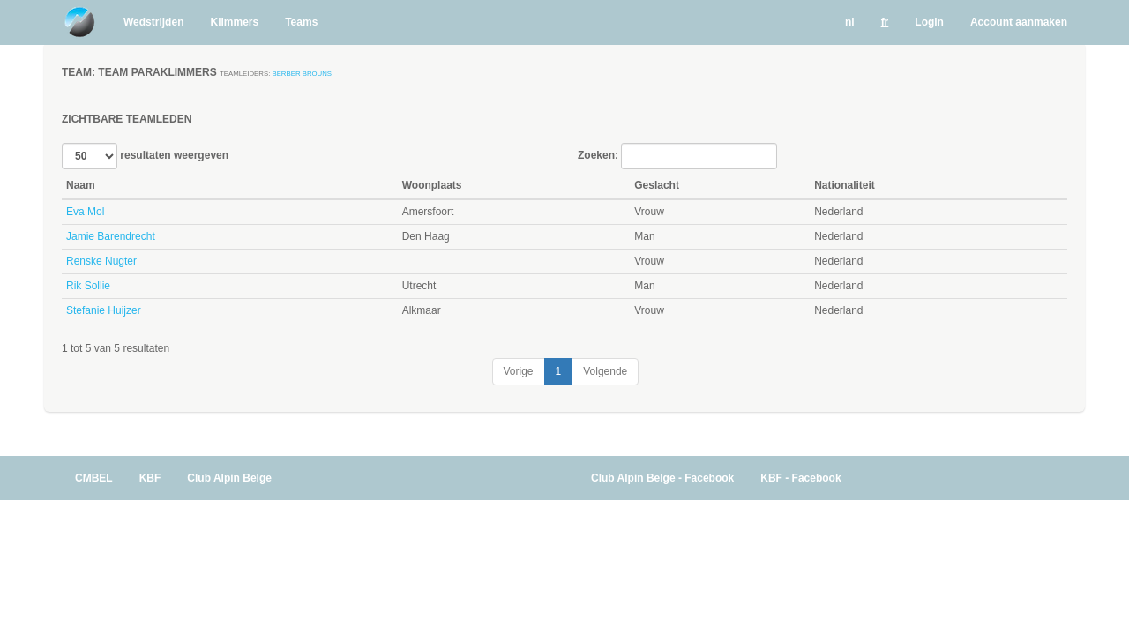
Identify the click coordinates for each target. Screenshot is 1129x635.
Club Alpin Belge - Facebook (662, 478)
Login (929, 22)
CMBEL (94, 478)
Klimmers (234, 22)
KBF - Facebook (800, 478)
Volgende (605, 371)
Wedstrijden (153, 22)
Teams (301, 22)
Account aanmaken (1018, 22)
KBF (150, 478)
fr (885, 22)
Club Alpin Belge (229, 478)
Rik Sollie (88, 286)
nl (850, 22)
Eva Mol (85, 211)
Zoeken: (677, 156)
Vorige (519, 371)
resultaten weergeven (145, 156)
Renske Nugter (101, 261)
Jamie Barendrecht (110, 236)
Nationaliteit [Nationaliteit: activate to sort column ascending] (844, 185)
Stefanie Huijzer (103, 310)
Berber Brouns (302, 74)
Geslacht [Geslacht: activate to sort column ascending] (656, 185)
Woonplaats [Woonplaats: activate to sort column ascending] (432, 185)
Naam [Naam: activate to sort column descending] (80, 185)
